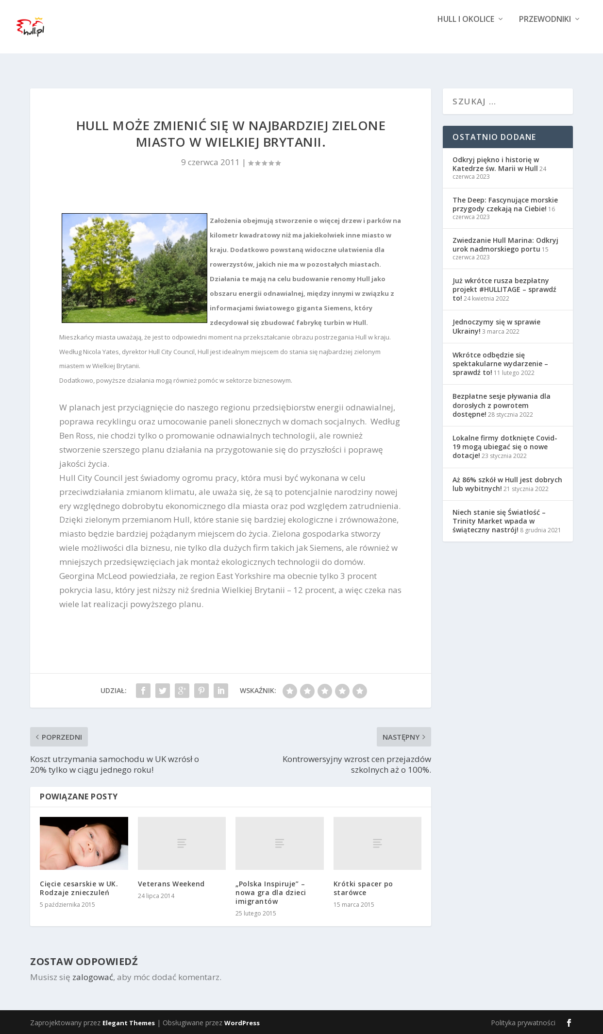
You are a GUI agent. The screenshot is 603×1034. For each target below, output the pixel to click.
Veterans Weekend (171, 883)
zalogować (92, 977)
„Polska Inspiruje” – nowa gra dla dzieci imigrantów (270, 892)
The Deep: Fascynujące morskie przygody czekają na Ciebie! (505, 204)
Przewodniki (545, 35)
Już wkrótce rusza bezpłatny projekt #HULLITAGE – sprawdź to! (504, 289)
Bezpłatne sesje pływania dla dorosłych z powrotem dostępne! (501, 404)
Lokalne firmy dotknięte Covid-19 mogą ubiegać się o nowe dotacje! (504, 446)
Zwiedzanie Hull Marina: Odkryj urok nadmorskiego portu (505, 245)
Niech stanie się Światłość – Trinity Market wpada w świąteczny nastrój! (499, 521)
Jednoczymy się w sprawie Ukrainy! (496, 326)
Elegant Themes (128, 1022)
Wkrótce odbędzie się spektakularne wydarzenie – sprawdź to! (500, 363)
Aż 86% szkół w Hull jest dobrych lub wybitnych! (507, 484)
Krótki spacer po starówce (363, 888)
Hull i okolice (465, 35)
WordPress (242, 1022)
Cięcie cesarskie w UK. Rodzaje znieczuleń (79, 888)
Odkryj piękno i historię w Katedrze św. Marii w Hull (495, 164)
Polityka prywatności (523, 1022)
